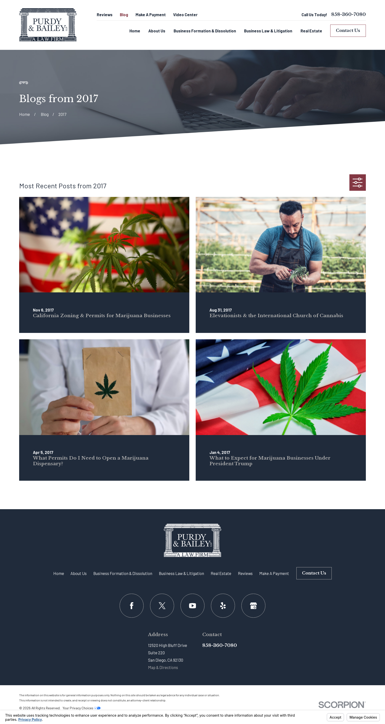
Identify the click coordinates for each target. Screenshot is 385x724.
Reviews (104, 14)
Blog (124, 14)
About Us (78, 573)
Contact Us (348, 30)
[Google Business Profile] (253, 605)
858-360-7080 (348, 14)
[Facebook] (131, 605)
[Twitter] (162, 605)
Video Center (185, 14)
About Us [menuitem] (156, 30)
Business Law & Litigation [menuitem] (268, 30)
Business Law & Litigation (181, 573)
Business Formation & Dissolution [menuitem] (205, 30)
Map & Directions (163, 667)
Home (58, 573)
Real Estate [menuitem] (311, 30)
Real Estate (221, 573)
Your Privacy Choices (81, 708)
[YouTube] (192, 605)
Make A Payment (151, 14)
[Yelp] (223, 605)
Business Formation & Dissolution (122, 573)
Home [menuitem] (134, 30)
